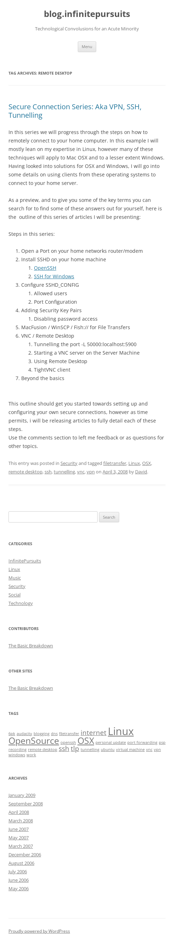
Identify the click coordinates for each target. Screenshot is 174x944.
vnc (81, 471)
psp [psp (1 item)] (162, 742)
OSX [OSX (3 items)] (85, 740)
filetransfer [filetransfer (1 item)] (69, 733)
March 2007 (20, 846)
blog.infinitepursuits (87, 13)
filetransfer (114, 463)
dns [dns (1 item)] (54, 733)
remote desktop (25, 471)
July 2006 (17, 871)
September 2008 (25, 803)
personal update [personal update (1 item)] (110, 742)
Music (14, 578)
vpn (91, 471)
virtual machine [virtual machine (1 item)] (130, 749)
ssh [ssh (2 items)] (64, 748)
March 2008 (20, 820)
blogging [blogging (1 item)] (42, 733)
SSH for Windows (54, 276)
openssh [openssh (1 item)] (68, 742)
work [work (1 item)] (31, 754)
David (141, 471)
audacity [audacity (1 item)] (24, 733)
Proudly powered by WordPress (39, 931)
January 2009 (21, 795)
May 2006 (18, 888)
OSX (146, 463)
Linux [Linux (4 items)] (121, 731)
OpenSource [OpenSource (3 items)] (33, 740)
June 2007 (18, 829)
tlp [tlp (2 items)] (75, 748)
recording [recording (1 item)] (17, 749)
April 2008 (18, 812)
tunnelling (64, 471)
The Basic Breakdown (30, 645)
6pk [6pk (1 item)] (11, 733)
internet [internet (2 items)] (93, 732)
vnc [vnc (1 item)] (149, 749)
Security (68, 463)
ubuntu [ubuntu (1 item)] (108, 749)
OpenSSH (45, 267)
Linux (134, 463)
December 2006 (24, 854)
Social (14, 595)
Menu (87, 46)
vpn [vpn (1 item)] (157, 749)
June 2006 (18, 880)
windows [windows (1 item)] (16, 754)
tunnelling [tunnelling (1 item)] (90, 749)
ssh (48, 471)
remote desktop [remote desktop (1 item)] (42, 749)
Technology (20, 603)
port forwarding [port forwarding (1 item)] (142, 742)
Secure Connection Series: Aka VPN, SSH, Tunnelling (74, 111)
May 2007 (18, 837)
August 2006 (21, 863)
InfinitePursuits (24, 561)
